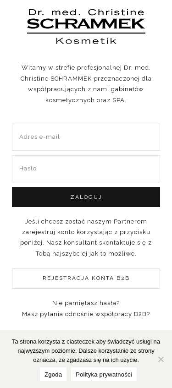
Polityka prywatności (104, 374)
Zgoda (53, 374)
